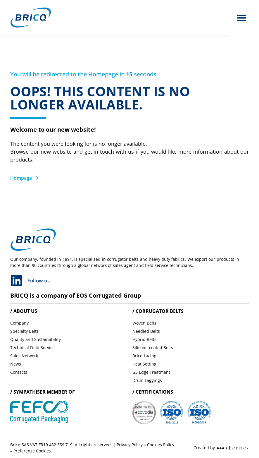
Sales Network (24, 355)
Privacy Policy (130, 444)
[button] (242, 17)
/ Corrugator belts (158, 311)
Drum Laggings (147, 380)
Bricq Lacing (144, 355)
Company (19, 323)
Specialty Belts (24, 331)
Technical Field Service (32, 347)
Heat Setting (144, 364)
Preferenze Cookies (32, 451)
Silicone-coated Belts (152, 347)
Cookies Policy (160, 444)
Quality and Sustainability (35, 339)
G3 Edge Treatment (151, 372)
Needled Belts (146, 331)
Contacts (18, 372)
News (15, 364)
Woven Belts (144, 323)
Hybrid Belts (144, 339)
